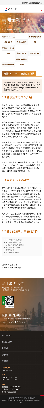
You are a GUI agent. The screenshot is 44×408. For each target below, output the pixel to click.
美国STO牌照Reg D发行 (21, 60)
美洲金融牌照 (11, 29)
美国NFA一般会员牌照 (8, 49)
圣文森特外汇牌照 (8, 65)
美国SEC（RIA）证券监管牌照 (8, 37)
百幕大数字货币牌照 (35, 37)
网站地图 (5, 400)
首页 (3, 29)
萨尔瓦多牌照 (35, 53)
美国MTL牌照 (21, 53)
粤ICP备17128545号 (16, 400)
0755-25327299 (13, 322)
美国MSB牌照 (21, 42)
